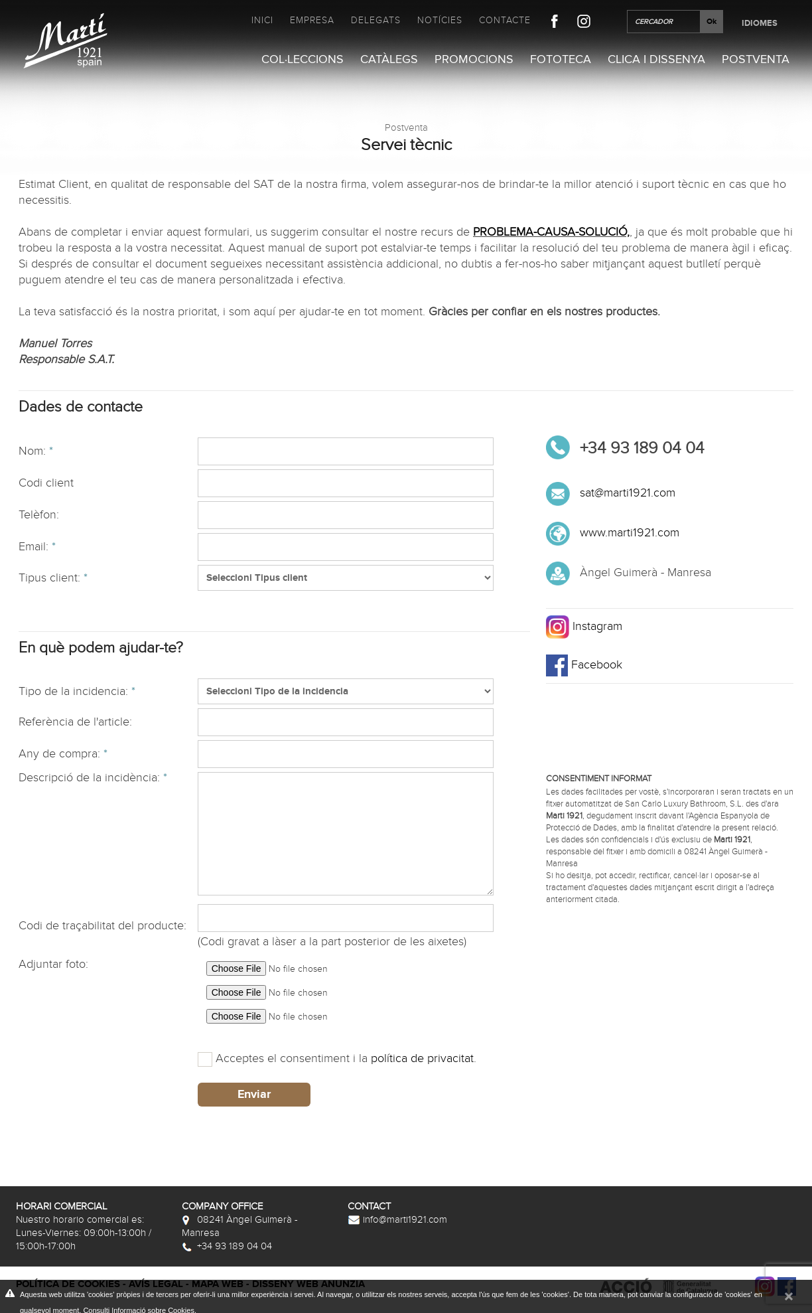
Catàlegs (389, 59)
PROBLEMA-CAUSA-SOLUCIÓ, (551, 232)
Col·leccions (302, 59)
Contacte (505, 20)
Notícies (439, 20)
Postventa (755, 59)
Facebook (584, 665)
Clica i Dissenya (656, 59)
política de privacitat (422, 1058)
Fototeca (560, 59)
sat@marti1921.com (627, 493)
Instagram (584, 626)
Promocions (474, 59)
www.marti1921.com (629, 533)
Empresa (312, 20)
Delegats (376, 20)
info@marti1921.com (397, 1219)
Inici (262, 20)
